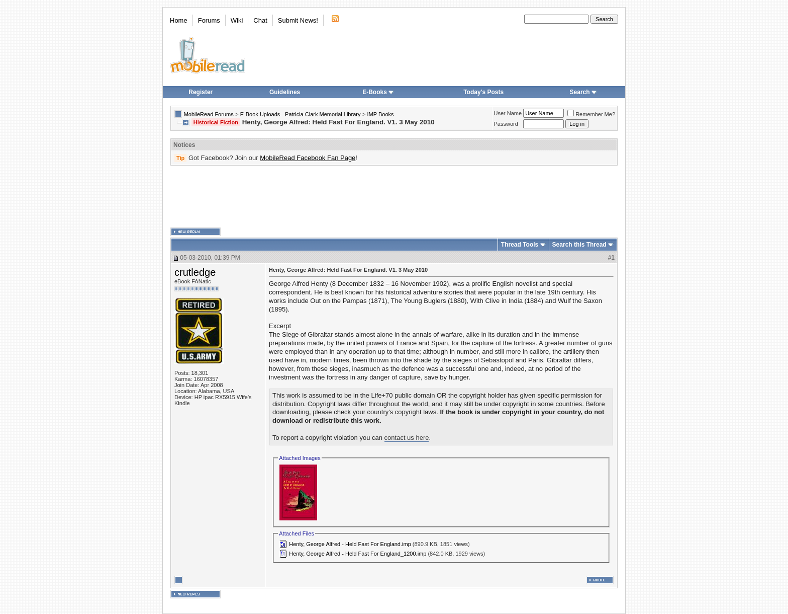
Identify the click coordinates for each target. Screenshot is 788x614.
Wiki (237, 20)
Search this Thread (579, 244)
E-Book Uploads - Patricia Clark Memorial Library (300, 114)
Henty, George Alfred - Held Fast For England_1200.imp (357, 554)
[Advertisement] (394, 196)
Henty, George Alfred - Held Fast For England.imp (350, 544)
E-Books (378, 92)
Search (583, 92)
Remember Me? (591, 114)
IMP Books (380, 114)
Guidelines (284, 92)
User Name (508, 113)
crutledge (195, 272)
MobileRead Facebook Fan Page (307, 158)
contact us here (406, 437)
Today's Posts (483, 92)
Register (200, 92)
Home (178, 20)
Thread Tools (519, 244)
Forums (209, 20)
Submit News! (298, 20)
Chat (260, 20)
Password (506, 124)
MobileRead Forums (209, 114)
